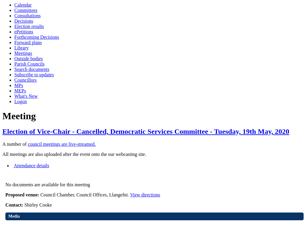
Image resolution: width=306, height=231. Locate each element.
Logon (20, 101)
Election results (29, 26)
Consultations (27, 15)
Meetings (23, 53)
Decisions (23, 21)
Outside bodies (28, 58)
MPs (18, 85)
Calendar (23, 4)
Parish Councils (29, 63)
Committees (25, 10)
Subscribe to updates (34, 74)
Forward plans (28, 42)
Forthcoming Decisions (36, 37)
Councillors (25, 80)
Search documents (31, 69)
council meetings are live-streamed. (62, 144)
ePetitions (23, 31)
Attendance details (31, 165)
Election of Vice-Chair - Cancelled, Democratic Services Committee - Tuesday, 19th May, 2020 (145, 131)
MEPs (20, 90)
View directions (145, 194)
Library (21, 47)
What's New (26, 96)
